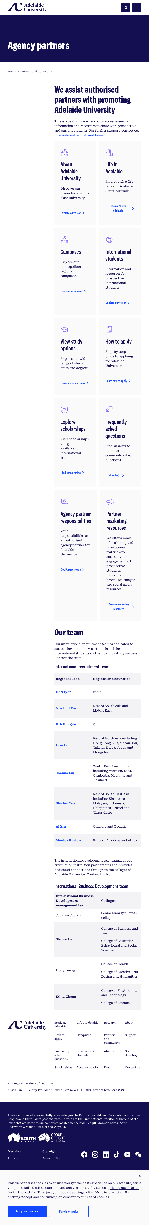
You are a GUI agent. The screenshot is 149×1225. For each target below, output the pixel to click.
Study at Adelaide (60, 1095)
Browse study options (73, 454)
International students (86, 1124)
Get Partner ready (71, 641)
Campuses (84, 1106)
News (108, 1138)
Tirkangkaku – (30, 1154)
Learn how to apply (116, 452)
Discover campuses (71, 362)
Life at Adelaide (87, 1093)
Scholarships (63, 1138)
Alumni (109, 1122)
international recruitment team (78, 206)
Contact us (132, 1138)
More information (68, 1211)
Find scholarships (71, 544)
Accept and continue (27, 1211)
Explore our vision (71, 284)
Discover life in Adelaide (118, 279)
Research (110, 1093)
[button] (140, 1176)
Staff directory (131, 1124)
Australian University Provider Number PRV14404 (42, 1161)
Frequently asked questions (61, 1126)
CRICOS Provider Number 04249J (102, 1161)
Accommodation (88, 1138)
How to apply (59, 1108)
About (129, 1093)
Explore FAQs (113, 546)
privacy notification (123, 1188)
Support (130, 1106)
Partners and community (112, 1110)
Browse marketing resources (119, 677)
